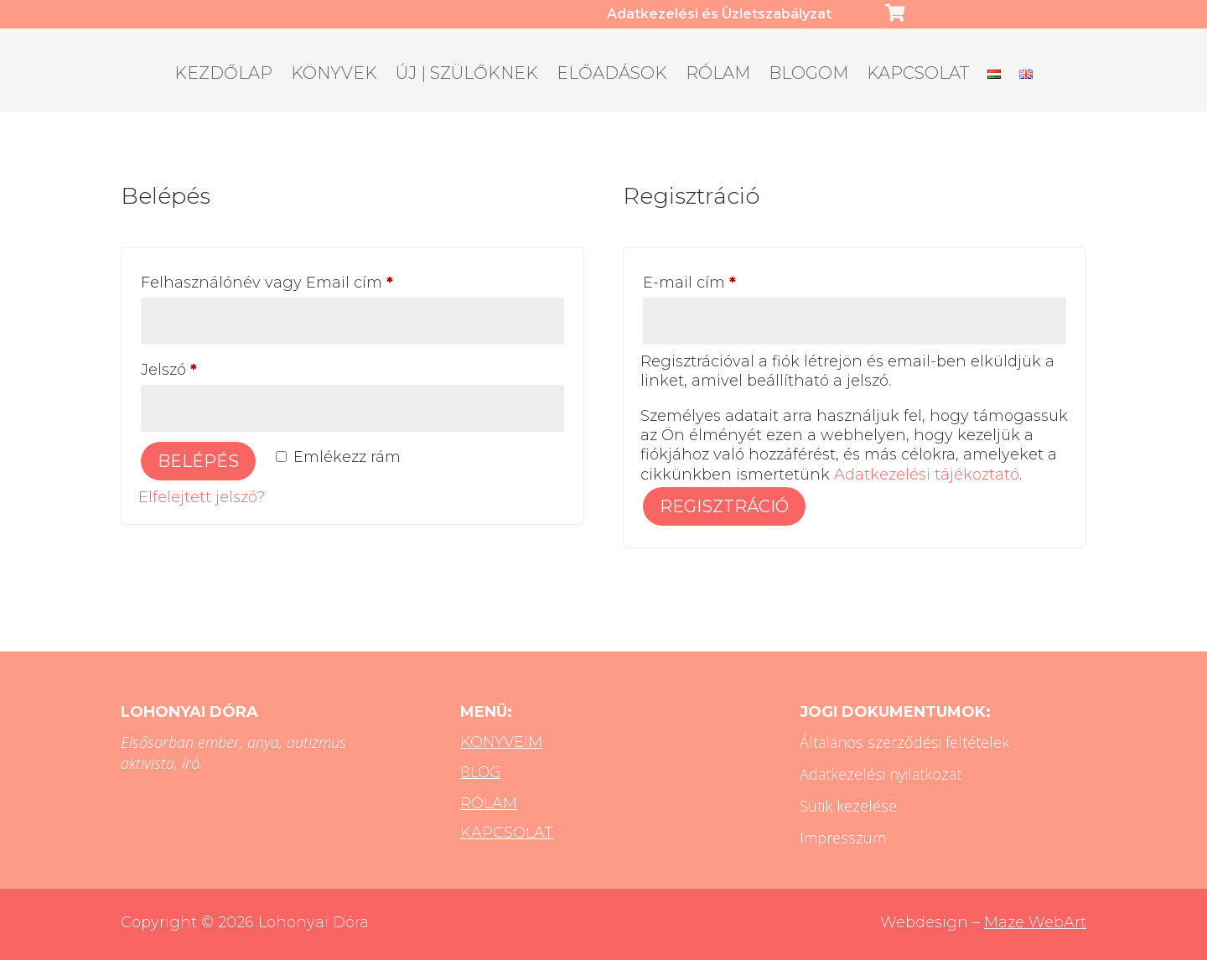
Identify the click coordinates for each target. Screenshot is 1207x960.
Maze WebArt (1035, 922)
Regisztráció (724, 506)
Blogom (808, 75)
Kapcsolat (918, 75)
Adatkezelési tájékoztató (926, 474)
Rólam (718, 75)
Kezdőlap (223, 75)
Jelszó (201, 367)
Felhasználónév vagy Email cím (299, 279)
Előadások (612, 75)
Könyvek (334, 75)
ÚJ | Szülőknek (467, 75)
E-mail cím (721, 279)
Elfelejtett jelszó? (201, 497)
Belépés (198, 461)
